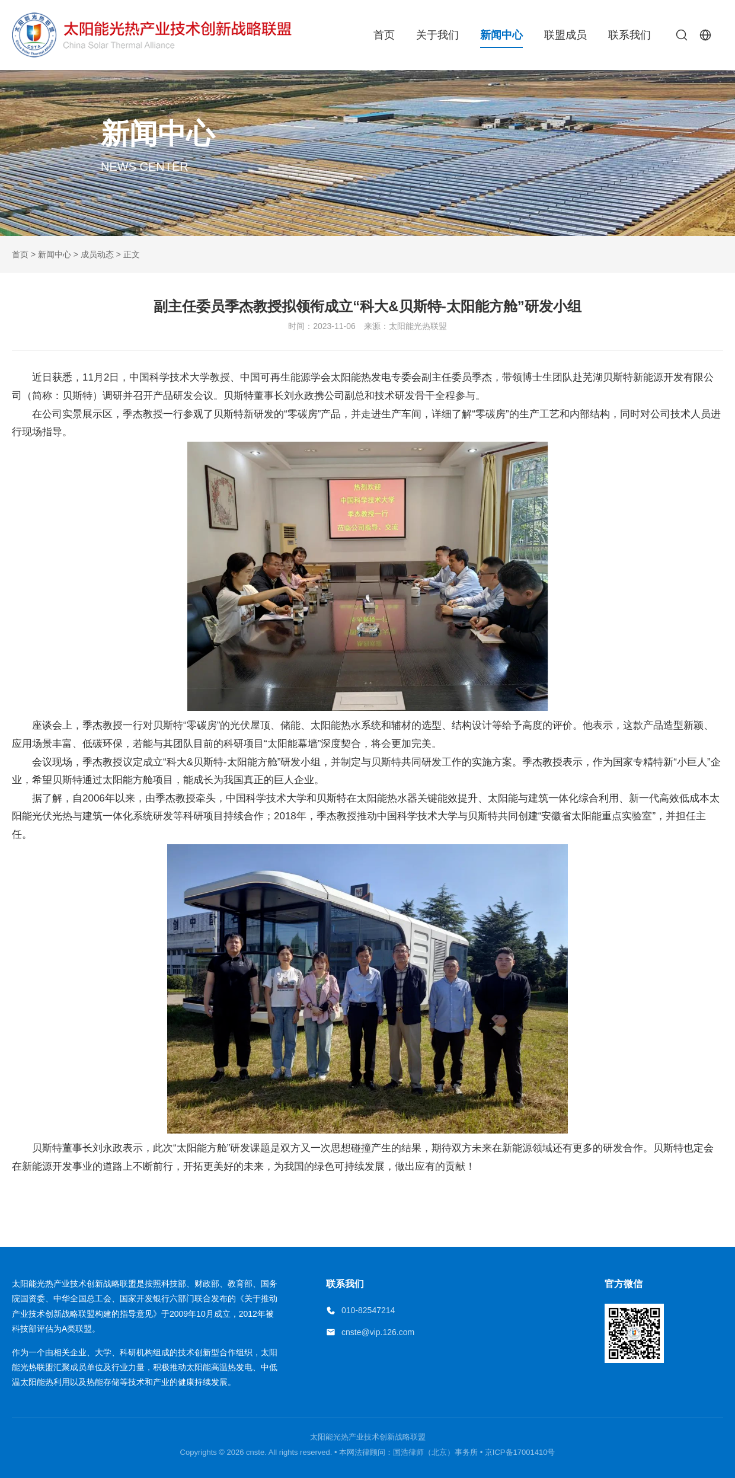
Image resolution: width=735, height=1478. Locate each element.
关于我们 (437, 35)
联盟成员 (565, 35)
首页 (384, 35)
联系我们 (629, 35)
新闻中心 (501, 35)
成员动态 (97, 254)
